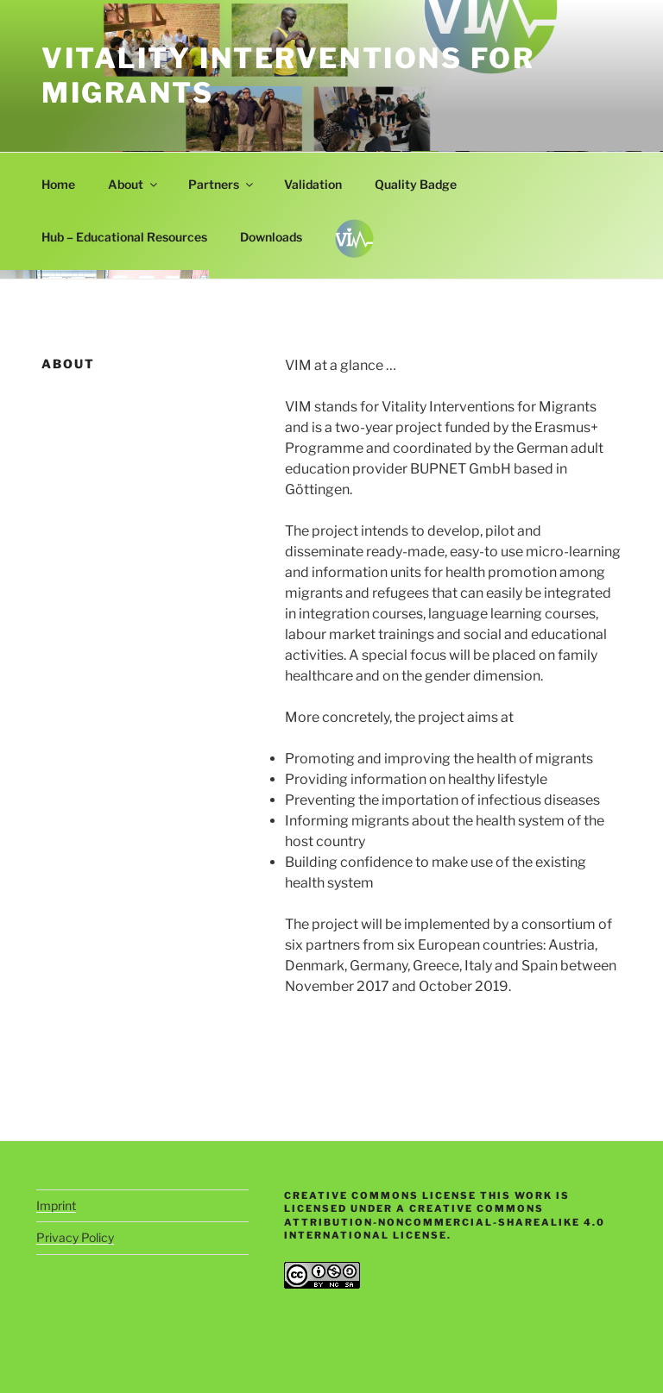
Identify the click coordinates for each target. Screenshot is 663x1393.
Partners (222, 184)
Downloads (271, 236)
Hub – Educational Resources (124, 236)
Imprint (56, 1205)
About (134, 184)
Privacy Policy (75, 1237)
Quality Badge (416, 184)
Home (58, 184)
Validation (313, 184)
